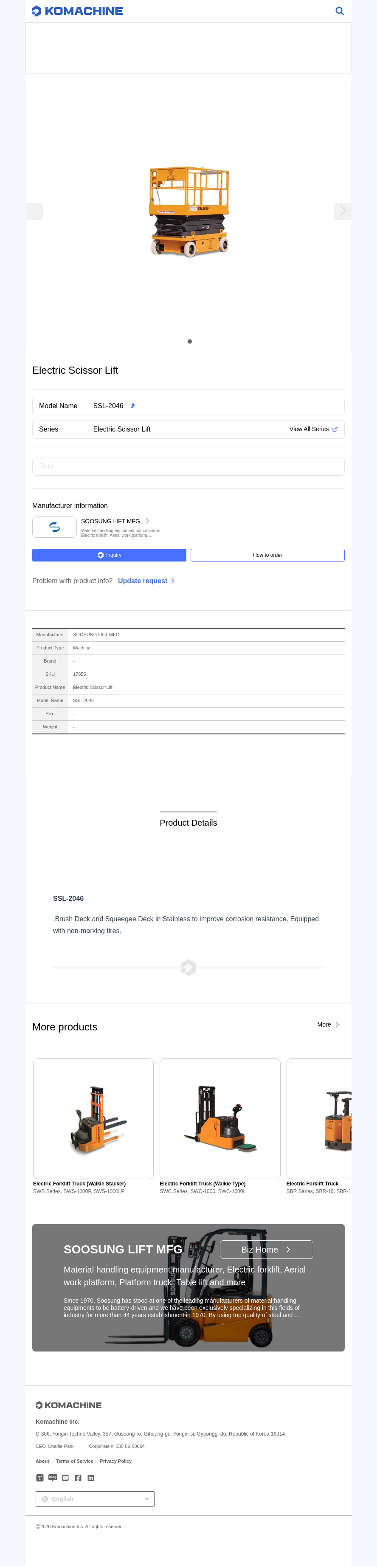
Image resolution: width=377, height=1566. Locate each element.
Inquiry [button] (109, 555)
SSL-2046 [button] (108, 405)
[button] (202, 406)
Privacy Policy (116, 1461)
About (42, 1461)
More (324, 1024)
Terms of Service (74, 1461)
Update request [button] (142, 580)
